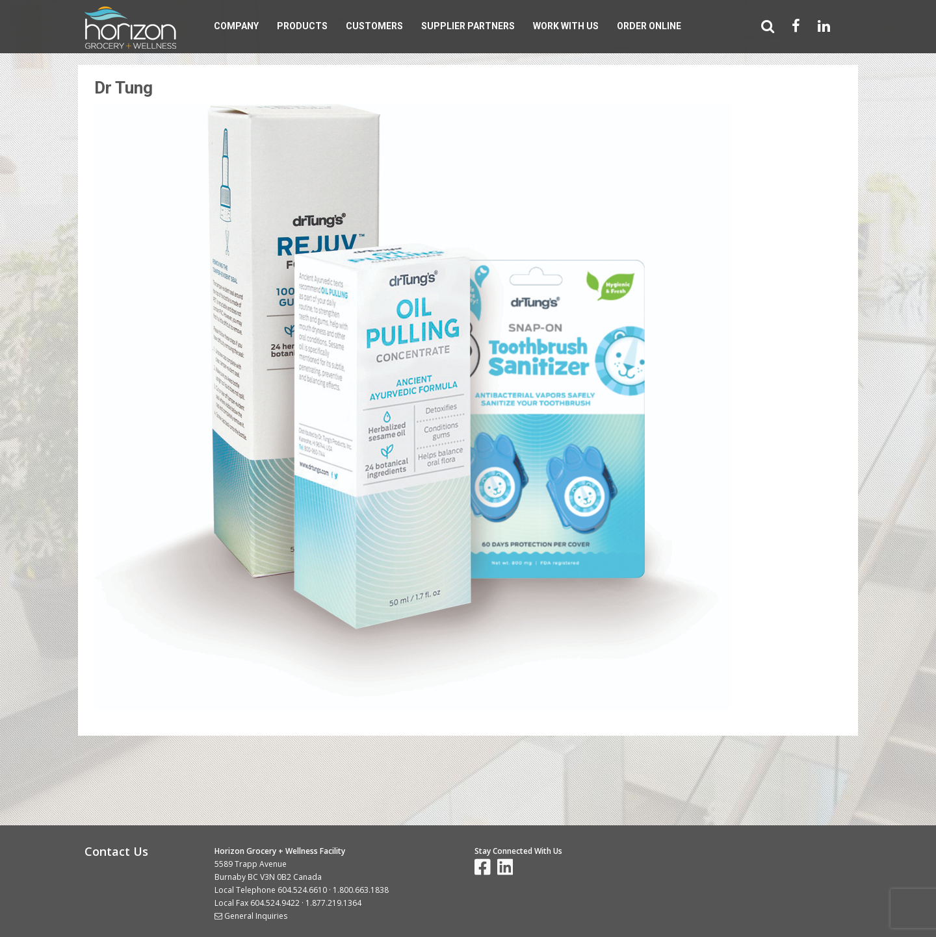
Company (236, 26)
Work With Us (566, 26)
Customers (374, 26)
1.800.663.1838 (361, 889)
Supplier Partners (468, 26)
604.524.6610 (302, 889)
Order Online (649, 26)
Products (302, 26)
